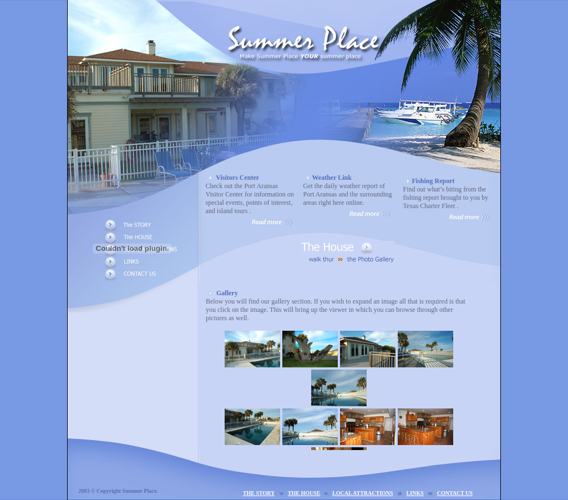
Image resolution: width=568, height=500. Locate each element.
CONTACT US (455, 493)
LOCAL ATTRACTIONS (362, 493)
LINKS (415, 493)
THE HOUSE (304, 493)
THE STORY (259, 493)
